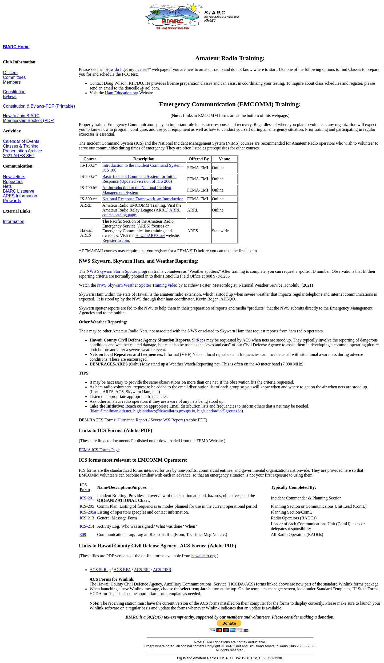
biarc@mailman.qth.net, (111, 411)
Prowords (12, 200)
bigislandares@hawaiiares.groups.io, (164, 411)
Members (12, 82)
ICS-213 (87, 518)
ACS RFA (122, 569)
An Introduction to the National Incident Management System (136, 190)
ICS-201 (87, 498)
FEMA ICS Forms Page (99, 450)
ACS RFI (142, 569)
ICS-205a (88, 512)
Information (13, 221)
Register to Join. (116, 240)
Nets (7, 186)
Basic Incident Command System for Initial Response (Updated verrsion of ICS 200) (139, 179)
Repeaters (13, 181)
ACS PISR (162, 569)
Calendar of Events (21, 141)
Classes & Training (20, 146)
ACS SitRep (100, 569)
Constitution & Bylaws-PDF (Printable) (39, 106)
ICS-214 (87, 526)
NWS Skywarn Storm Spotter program (120, 271)
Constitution (14, 92)
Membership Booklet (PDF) (28, 120)
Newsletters (14, 176)
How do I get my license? (127, 69)
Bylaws (10, 96)
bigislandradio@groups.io (219, 411)
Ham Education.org (121, 93)
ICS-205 (87, 506)
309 (83, 534)
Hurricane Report (132, 420)
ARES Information (20, 196)
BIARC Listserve (18, 191)
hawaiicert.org (203, 556)
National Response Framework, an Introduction (142, 199)
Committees (14, 77)
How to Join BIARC (21, 115)
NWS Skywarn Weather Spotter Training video (137, 285)
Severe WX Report (167, 420)
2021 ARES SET (18, 155)
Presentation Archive (22, 151)
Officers (10, 72)
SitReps (198, 340)
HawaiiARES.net (150, 235)
